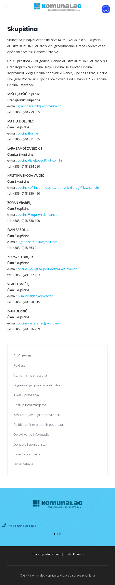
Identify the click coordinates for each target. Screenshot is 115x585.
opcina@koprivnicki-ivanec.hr (39, 214)
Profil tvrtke (22, 355)
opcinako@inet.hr (31, 187)
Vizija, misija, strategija (30, 375)
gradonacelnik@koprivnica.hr (39, 106)
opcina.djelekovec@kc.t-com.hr (40, 160)
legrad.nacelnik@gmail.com (38, 242)
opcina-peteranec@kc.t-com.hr (40, 323)
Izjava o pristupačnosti (46, 554)
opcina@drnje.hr (30, 133)
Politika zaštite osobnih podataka (38, 424)
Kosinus (78, 554)
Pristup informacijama (29, 405)
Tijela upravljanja (26, 395)
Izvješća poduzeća (26, 454)
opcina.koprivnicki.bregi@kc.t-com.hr (72, 187)
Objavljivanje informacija (31, 434)
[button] (55, 533)
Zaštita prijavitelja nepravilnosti (36, 415)
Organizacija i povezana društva (36, 385)
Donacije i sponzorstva (30, 444)
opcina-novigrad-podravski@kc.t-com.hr (47, 269)
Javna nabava (23, 464)
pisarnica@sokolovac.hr (35, 296)
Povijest (19, 365)
